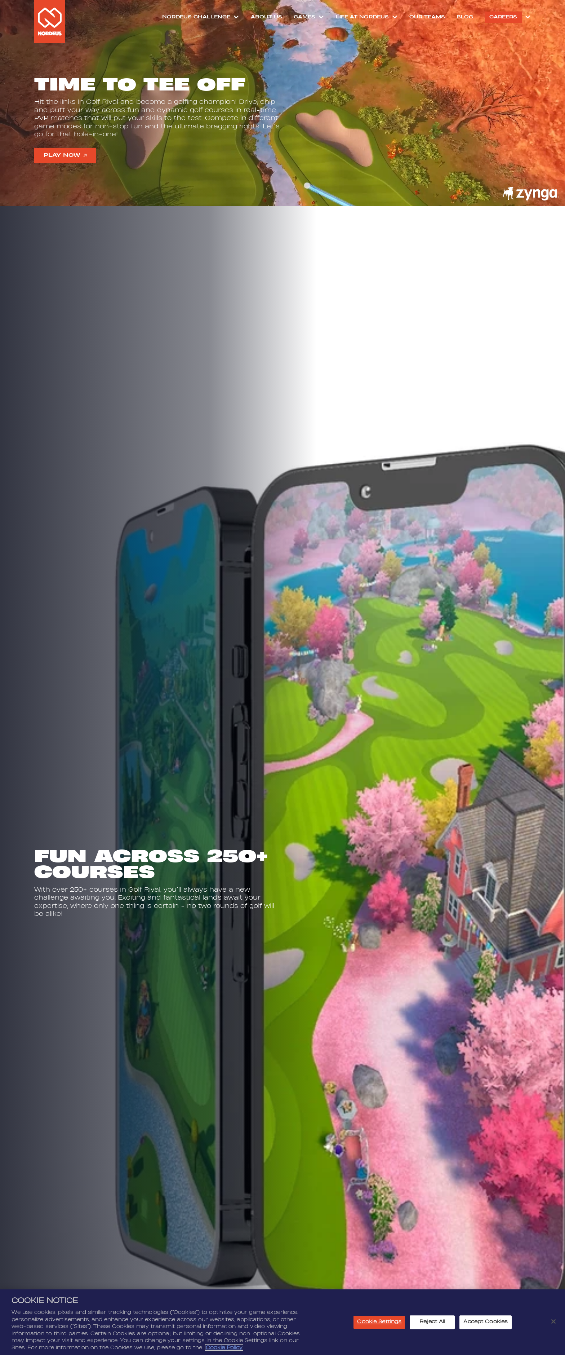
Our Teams (427, 17)
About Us (266, 17)
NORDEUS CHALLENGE (196, 17)
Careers (503, 17)
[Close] (553, 1325)
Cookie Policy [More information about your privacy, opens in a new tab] (224, 1351)
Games (304, 17)
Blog (465, 17)
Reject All (432, 1325)
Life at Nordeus (362, 17)
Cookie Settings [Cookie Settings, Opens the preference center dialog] (379, 1325)
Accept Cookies (485, 1325)
